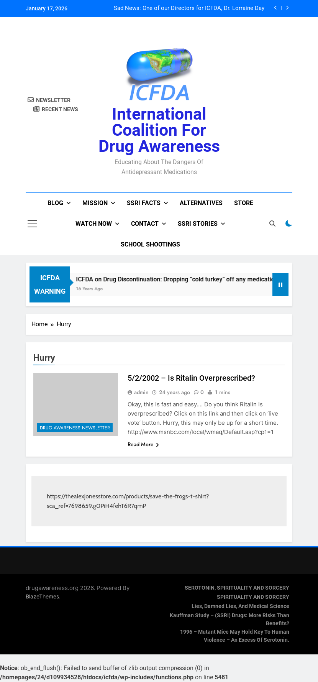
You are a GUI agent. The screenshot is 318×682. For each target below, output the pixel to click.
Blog (55, 203)
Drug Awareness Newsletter (75, 427)
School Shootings (150, 244)
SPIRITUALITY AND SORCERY (253, 597)
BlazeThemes (42, 596)
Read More (143, 444)
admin (141, 392)
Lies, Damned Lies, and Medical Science (240, 606)
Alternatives (201, 203)
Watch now (93, 223)
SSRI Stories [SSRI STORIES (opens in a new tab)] (198, 223)
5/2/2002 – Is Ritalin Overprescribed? (191, 378)
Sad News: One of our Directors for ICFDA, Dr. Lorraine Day (189, 8)
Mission (95, 203)
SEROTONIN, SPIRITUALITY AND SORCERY (237, 588)
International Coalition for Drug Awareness (159, 130)
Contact (145, 223)
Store (243, 203)
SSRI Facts (144, 203)
